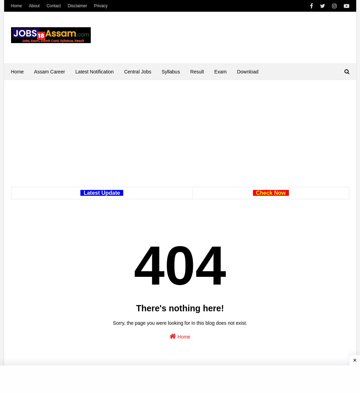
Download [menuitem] (248, 71)
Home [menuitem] (17, 71)
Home (16, 5)
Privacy (100, 5)
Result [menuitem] (197, 71)
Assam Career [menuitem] (49, 71)
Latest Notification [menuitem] (94, 71)
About (34, 5)
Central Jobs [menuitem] (138, 71)
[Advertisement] (180, 138)
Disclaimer (77, 5)
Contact (54, 5)
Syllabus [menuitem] (171, 71)
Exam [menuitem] (220, 71)
